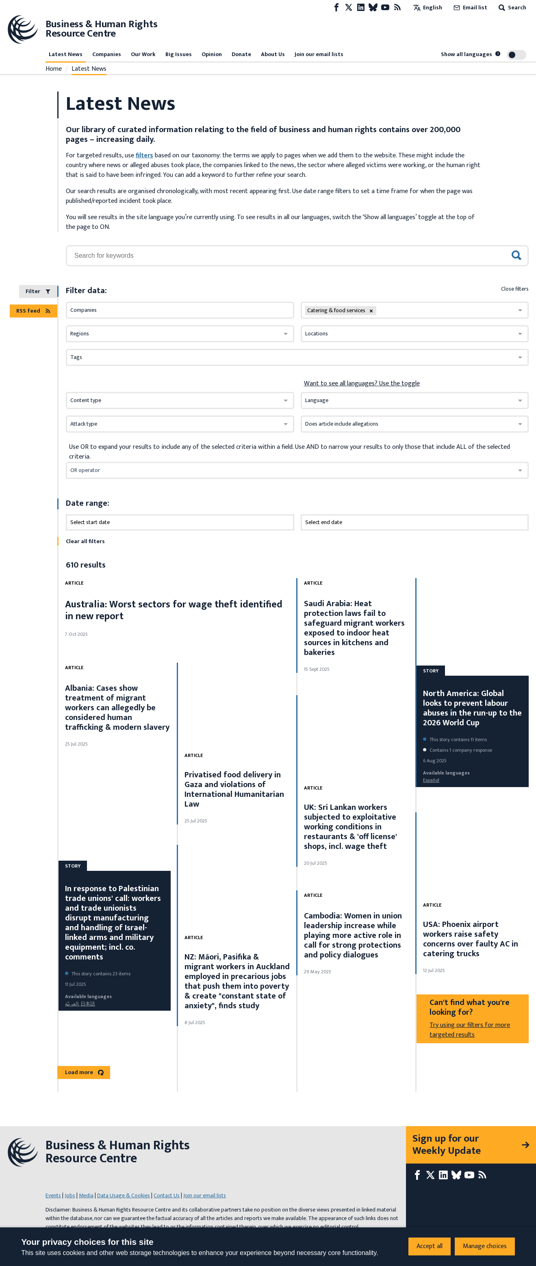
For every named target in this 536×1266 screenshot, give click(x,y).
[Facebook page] (336, 7)
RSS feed (33, 310)
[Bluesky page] (373, 7)
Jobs (70, 1195)
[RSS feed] (397, 7)
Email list (469, 7)
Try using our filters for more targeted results (470, 1030)
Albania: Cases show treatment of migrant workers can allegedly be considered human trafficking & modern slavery (117, 707)
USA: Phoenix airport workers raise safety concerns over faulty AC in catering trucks (470, 939)
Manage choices (485, 1246)
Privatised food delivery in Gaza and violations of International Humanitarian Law (234, 789)
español (431, 780)
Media (86, 1195)
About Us (273, 54)
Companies (106, 54)
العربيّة (71, 1004)
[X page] (349, 7)
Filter (38, 291)
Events (53, 1195)
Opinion (212, 54)
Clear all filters (85, 541)
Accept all (430, 1246)
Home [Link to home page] (54, 69)
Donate (241, 54)
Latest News (65, 54)
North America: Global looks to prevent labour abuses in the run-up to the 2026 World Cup (472, 708)
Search (511, 7)
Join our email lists (319, 54)
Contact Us (167, 1195)
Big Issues (178, 54)
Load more (84, 1072)
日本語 (87, 1004)
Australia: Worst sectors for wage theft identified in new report (173, 610)
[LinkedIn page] (361, 7)
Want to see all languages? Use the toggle (362, 384)
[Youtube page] (385, 7)
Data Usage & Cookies (123, 1195)
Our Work (143, 54)
